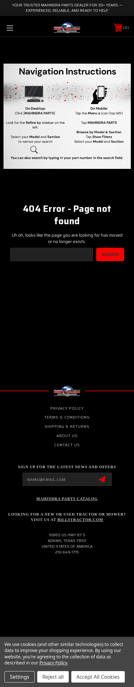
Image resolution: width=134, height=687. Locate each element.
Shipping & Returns (67, 426)
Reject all (53, 676)
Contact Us (67, 445)
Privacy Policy (67, 408)
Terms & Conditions (67, 417)
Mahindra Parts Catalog (67, 498)
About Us (67, 436)
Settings (19, 676)
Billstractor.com (80, 519)
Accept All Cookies (98, 676)
